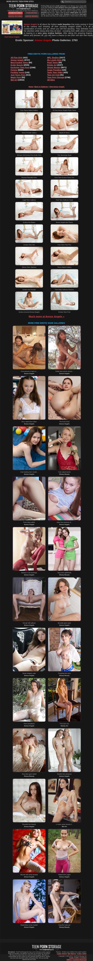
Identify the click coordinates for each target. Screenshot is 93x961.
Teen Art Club (53, 75)
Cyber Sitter (82, 954)
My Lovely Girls (54, 60)
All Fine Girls (16, 58)
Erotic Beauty (17, 65)
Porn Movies (31, 13)
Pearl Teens (52, 62)
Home (31, 87)
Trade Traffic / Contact (78, 958)
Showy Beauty (53, 67)
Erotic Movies (32, 16)
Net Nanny (72, 954)
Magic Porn (16, 77)
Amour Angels (17, 60)
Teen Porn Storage (55, 77)
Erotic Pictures (15, 16)
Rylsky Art (52, 65)
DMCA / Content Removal (77, 960)
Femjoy (14, 70)
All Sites (51, 80)
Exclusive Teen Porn (20, 67)
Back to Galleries (41, 87)
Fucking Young (17, 72)
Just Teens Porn (18, 75)
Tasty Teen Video (55, 72)
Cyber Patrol (62, 954)
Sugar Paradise (54, 70)
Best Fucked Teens (19, 62)
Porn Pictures (15, 13)
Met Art (14, 80)
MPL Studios (53, 58)
